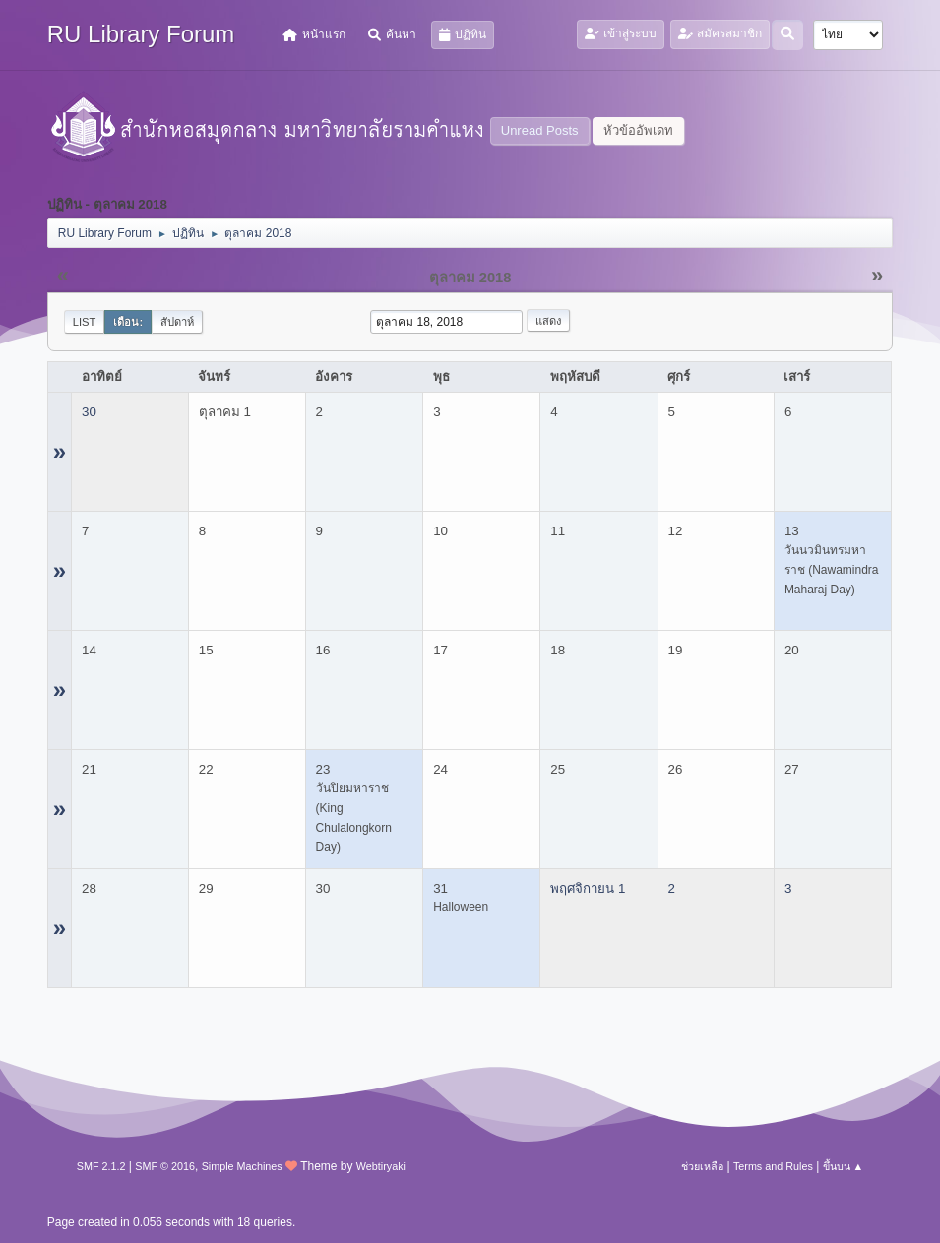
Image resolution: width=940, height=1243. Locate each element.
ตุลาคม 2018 (470, 277)
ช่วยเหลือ (702, 1166)
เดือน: (128, 322)
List (84, 322)
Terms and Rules (773, 1166)
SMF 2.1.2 (101, 1166)
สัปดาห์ (177, 322)
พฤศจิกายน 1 (587, 888)
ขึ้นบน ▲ (843, 1166)
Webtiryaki (381, 1166)
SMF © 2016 (165, 1166)
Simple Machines (242, 1166)
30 (89, 411)
